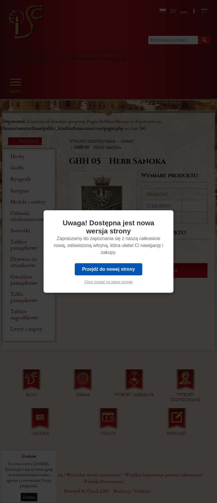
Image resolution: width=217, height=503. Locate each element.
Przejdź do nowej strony (108, 269)
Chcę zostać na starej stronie (108, 282)
